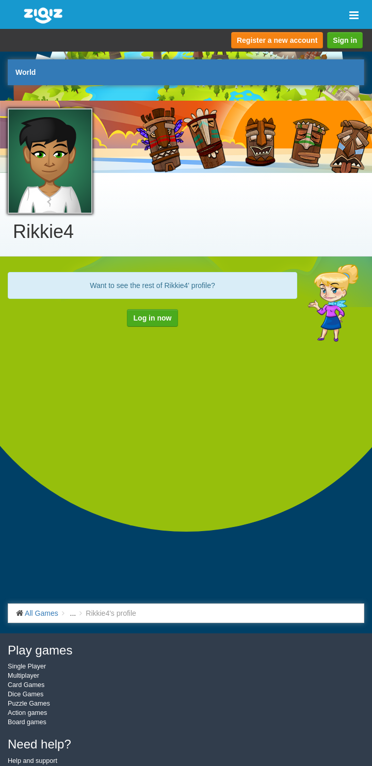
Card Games (26, 685)
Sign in (345, 40)
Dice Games (25, 694)
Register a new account (277, 40)
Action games (27, 712)
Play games (40, 650)
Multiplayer (23, 675)
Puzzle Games (29, 703)
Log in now (153, 318)
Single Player (27, 666)
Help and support (32, 760)
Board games (27, 722)
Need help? (39, 744)
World (25, 72)
